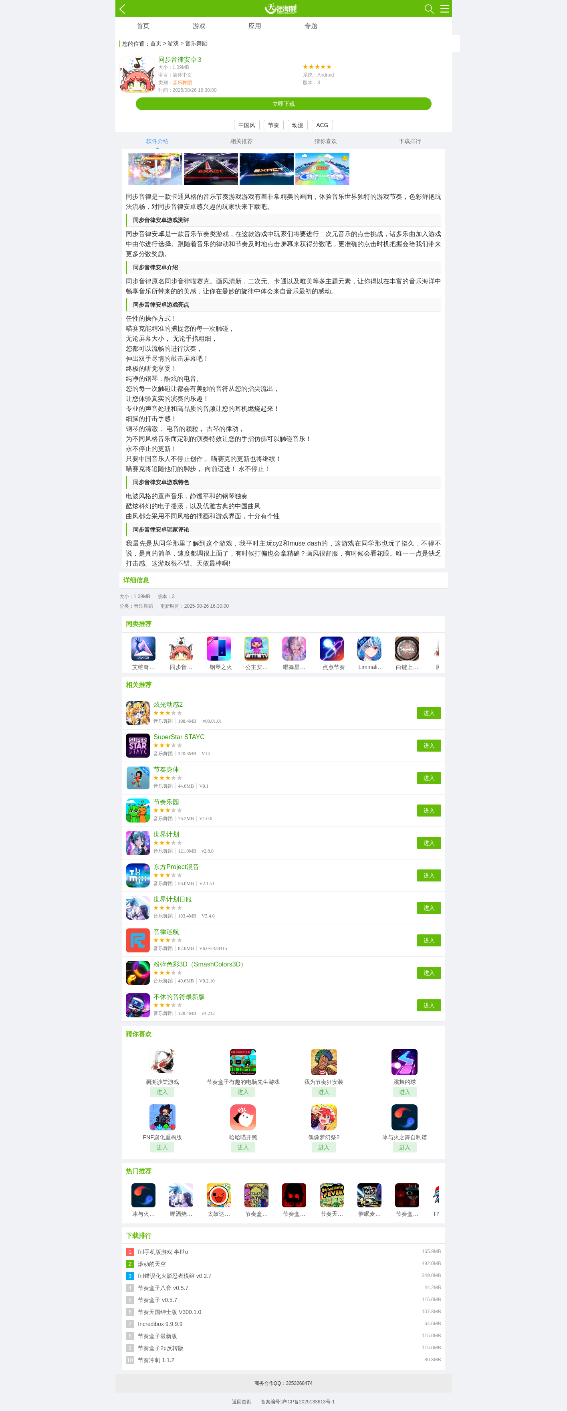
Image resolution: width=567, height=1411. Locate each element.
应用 (254, 25)
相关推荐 (241, 141)
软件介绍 (157, 141)
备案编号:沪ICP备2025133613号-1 (298, 1402)
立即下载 (283, 104)
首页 (143, 25)
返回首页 (241, 1402)
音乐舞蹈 (182, 82)
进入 (429, 713)
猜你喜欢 (326, 141)
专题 (311, 25)
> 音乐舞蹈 (194, 43)
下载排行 (410, 141)
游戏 (199, 25)
